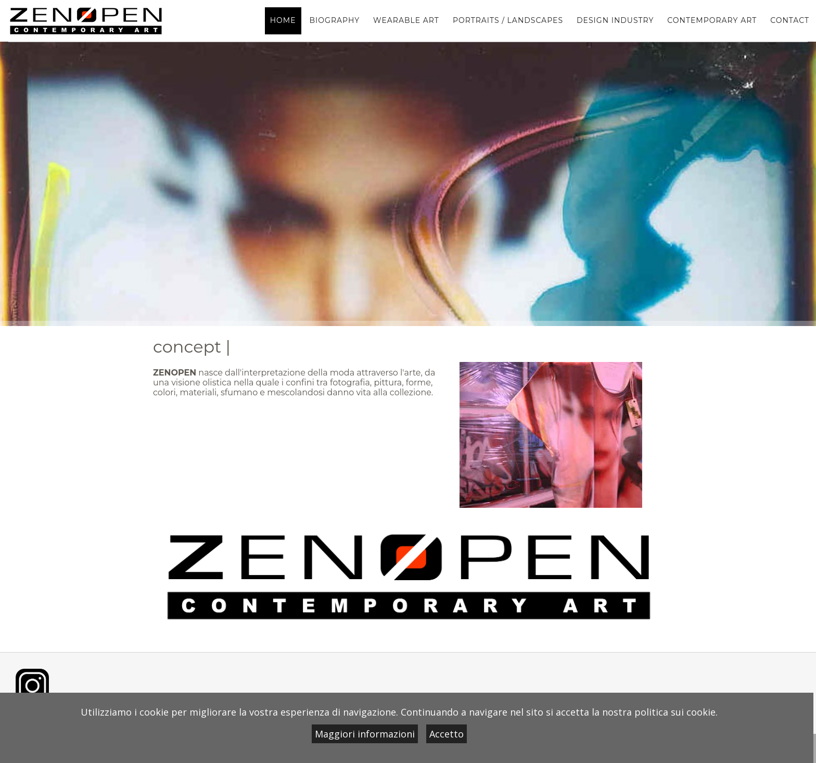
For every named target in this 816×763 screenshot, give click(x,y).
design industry (615, 20)
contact (789, 20)
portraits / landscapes (508, 20)
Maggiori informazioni (365, 734)
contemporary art (712, 20)
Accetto (446, 734)
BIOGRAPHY (335, 20)
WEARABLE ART (406, 20)
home (283, 20)
